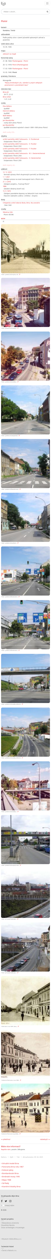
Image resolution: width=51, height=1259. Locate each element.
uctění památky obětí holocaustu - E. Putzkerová (21, 139)
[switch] (2, 1205)
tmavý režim (9, 1205)
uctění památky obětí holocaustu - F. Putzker (19, 149)
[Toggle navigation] (47, 3)
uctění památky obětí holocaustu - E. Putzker (19, 144)
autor (3, 218)
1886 (4, 186)
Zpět (11, 1157)
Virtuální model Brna (10, 1163)
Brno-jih (6, 92)
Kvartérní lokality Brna (10, 1186)
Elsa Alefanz (7, 106)
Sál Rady (5, 1183)
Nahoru (4, 1157)
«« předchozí (5, 1139)
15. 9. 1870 (7, 191)
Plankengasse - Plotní (20, 61)
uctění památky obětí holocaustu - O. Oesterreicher (22, 158)
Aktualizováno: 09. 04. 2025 (33, 1157)
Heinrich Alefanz (9, 111)
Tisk (18, 1157)
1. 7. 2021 (6, 177)
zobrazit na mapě (9, 54)
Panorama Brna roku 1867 (12, 1167)
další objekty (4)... (9, 165)
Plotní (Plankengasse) (20, 65)
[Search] (25, 11)
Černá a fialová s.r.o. (9, 1250)
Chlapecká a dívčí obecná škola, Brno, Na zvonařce (21, 203)
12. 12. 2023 (7, 172)
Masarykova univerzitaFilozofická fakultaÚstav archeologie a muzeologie (12, 1225)
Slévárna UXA (8, 212)
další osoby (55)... (9, 132)
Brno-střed (7, 97)
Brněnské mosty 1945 (10, 1176)
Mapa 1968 (6, 1180)
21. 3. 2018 (7, 182)
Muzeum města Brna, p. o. (11, 1239)
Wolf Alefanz (7, 116)
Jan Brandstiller (8, 120)
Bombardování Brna (10, 1173)
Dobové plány (7, 1170)
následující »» (45, 1139)
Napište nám (6, 1149)
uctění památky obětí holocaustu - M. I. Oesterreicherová (24, 153)
